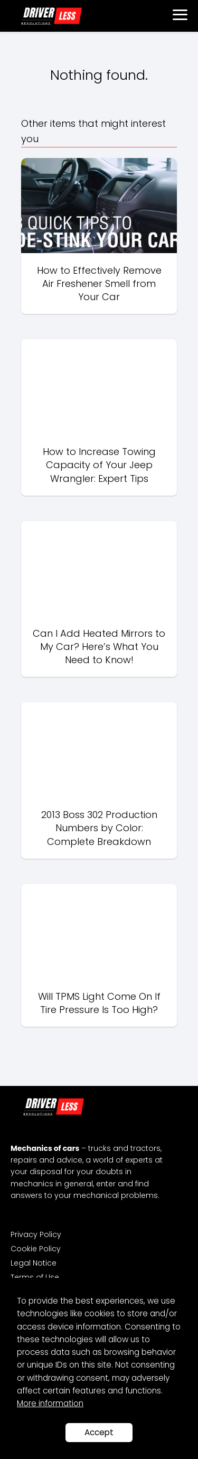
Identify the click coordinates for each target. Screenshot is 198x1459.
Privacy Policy (36, 1234)
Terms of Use (35, 1277)
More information (50, 1403)
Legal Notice (33, 1263)
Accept (99, 1432)
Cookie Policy (36, 1248)
